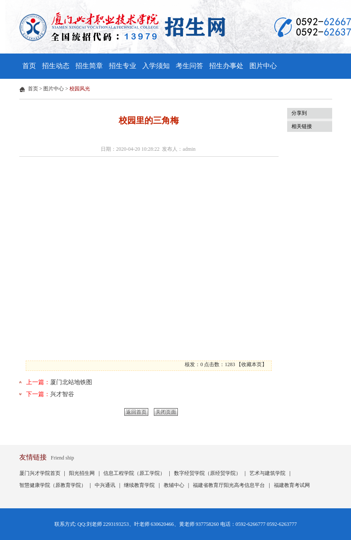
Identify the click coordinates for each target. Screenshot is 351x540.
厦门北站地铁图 (71, 382)
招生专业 (122, 65)
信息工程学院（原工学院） (134, 473)
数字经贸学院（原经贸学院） (207, 473)
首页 (29, 65)
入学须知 (156, 65)
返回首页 (136, 412)
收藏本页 (251, 364)
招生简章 (89, 65)
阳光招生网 (82, 473)
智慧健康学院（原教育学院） (52, 485)
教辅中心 (174, 485)
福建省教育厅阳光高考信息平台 (229, 485)
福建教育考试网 (292, 485)
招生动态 (55, 65)
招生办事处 (226, 65)
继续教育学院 (139, 485)
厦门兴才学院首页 (39, 473)
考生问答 (189, 65)
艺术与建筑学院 (267, 473)
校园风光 (79, 89)
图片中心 (263, 65)
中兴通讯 (105, 485)
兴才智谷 (62, 394)
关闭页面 (166, 412)
